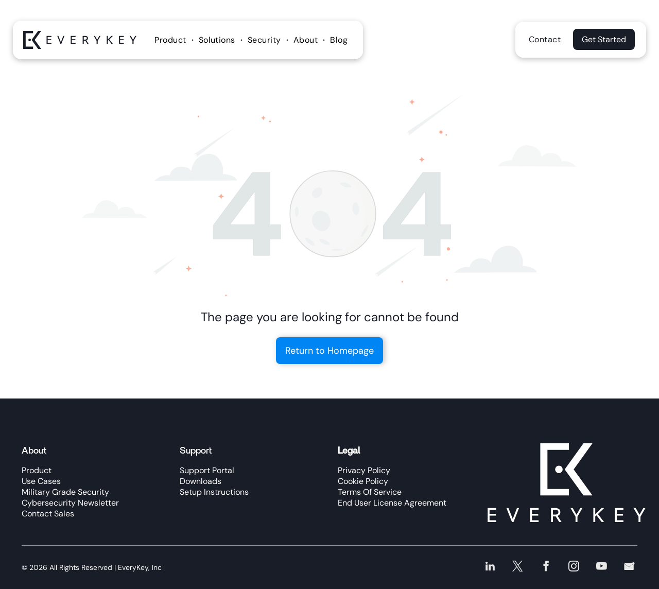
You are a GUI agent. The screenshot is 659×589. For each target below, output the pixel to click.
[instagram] (576, 567)
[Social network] (629, 567)
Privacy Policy (364, 470)
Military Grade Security (65, 492)
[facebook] (549, 567)
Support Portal (207, 470)
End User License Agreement (392, 502)
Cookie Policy (363, 481)
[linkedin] (496, 567)
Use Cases (41, 481)
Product (36, 470)
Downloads (200, 481)
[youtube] (603, 567)
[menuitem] (172, 39)
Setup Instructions (214, 492)
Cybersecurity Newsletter (70, 502)
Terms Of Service (370, 492)
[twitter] (522, 567)
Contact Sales (48, 513)
